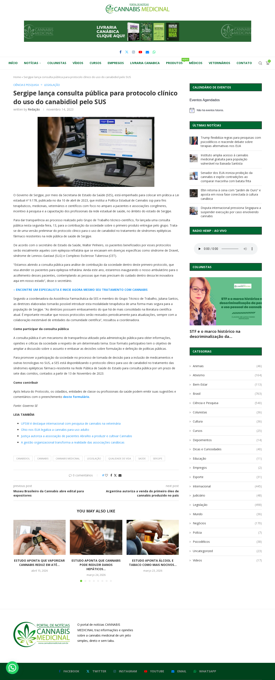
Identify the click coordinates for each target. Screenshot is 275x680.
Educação (227, 458)
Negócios (227, 523)
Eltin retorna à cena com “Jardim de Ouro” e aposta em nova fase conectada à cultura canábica (231, 194)
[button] (137, 31)
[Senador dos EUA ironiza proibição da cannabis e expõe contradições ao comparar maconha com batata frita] (194, 176)
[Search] (260, 63)
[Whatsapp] (154, 52)
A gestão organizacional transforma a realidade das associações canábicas (72, 442)
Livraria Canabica (145, 63)
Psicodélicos (227, 542)
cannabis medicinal (68, 458)
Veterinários (219, 63)
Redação (34, 109)
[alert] (226, 110)
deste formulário (76, 397)
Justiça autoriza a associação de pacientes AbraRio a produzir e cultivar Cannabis (76, 436)
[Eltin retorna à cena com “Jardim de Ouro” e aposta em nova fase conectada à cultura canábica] (194, 193)
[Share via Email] (119, 475)
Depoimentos (227, 440)
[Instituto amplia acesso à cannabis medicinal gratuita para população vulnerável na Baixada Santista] (194, 158)
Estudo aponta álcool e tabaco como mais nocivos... (153, 562)
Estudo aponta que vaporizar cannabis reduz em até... (39, 562)
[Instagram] (133, 52)
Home (17, 77)
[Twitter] (126, 52)
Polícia (227, 532)
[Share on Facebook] (111, 475)
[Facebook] (120, 52)
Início (13, 63)
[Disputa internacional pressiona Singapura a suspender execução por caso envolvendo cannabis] (194, 211)
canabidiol (23, 458)
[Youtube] (140, 52)
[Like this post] (106, 475)
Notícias (31, 63)
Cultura (227, 421)
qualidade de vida (119, 458)
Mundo (227, 514)
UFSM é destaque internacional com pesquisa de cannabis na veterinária (71, 423)
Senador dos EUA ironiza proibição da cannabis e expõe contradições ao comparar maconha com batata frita (226, 177)
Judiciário (227, 495)
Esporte (227, 477)
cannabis (42, 458)
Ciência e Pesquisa (227, 403)
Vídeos (78, 63)
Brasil (227, 394)
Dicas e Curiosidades (227, 449)
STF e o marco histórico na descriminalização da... (215, 334)
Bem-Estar (227, 384)
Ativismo (227, 375)
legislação (94, 458)
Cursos (95, 63)
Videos (227, 560)
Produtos (176, 61)
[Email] (147, 52)
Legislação (227, 505)
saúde (142, 458)
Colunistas (56, 63)
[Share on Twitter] (115, 475)
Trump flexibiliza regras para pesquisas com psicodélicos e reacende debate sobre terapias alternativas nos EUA (231, 142)
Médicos (195, 63)
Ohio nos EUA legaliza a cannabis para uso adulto (55, 430)
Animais (227, 366)
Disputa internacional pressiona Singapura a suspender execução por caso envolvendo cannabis (231, 212)
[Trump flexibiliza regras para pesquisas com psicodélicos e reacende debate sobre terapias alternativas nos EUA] (194, 141)
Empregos (116, 63)
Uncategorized (227, 551)
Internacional (227, 486)
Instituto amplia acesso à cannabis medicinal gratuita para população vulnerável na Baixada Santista (224, 159)
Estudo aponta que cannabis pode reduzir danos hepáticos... (96, 564)
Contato (244, 63)
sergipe (157, 458)
